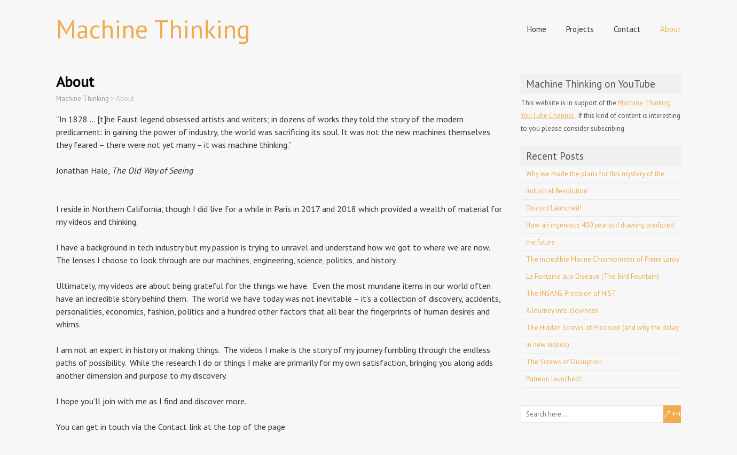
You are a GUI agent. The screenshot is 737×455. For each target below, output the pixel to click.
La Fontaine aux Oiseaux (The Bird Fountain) (592, 276)
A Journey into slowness (562, 310)
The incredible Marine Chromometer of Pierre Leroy (602, 259)
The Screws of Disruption (564, 361)
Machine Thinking (153, 28)
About (670, 29)
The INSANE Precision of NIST (571, 293)
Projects (580, 29)
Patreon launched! (553, 378)
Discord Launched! (554, 208)
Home (536, 29)
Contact (627, 29)
